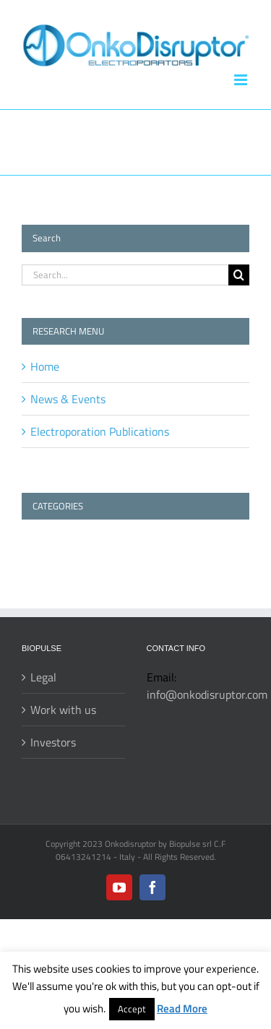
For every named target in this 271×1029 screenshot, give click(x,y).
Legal (43, 677)
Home (44, 366)
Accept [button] (132, 1009)
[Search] (238, 274)
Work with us (63, 709)
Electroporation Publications (99, 431)
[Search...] (125, 274)
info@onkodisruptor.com (207, 694)
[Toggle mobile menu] (241, 79)
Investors (53, 742)
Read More (182, 1008)
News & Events (68, 399)
